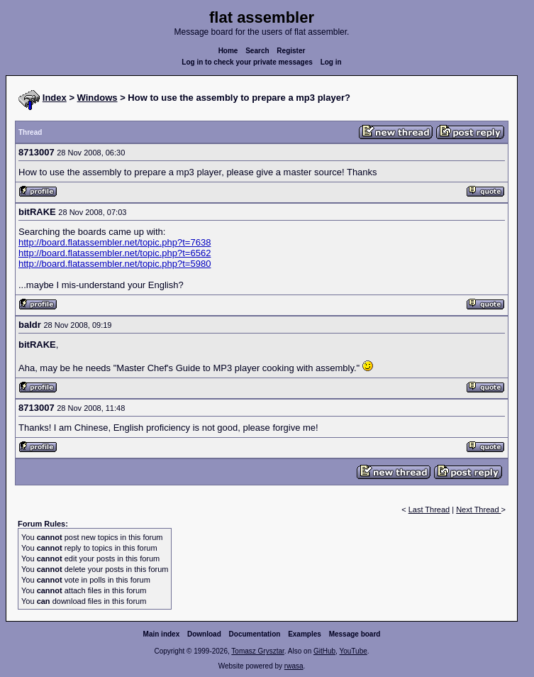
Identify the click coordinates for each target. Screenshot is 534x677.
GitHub (324, 651)
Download (204, 634)
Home (228, 51)
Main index (161, 634)
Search (257, 51)
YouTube (353, 651)
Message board (355, 634)
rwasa (294, 666)
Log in (331, 62)
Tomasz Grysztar (257, 651)
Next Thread (478, 509)
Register (291, 51)
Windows (97, 97)
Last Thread (429, 509)
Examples (304, 634)
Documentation (255, 634)
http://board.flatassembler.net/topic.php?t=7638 (114, 242)
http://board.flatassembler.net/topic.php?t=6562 (114, 253)
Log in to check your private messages (247, 62)
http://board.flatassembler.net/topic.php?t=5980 (114, 263)
